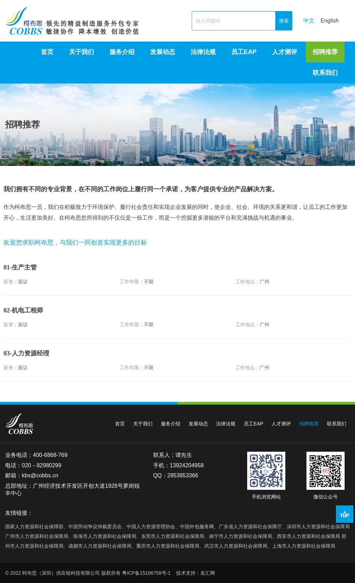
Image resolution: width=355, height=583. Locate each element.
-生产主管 (20, 274)
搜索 (284, 21)
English (330, 21)
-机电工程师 (23, 317)
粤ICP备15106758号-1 (146, 573)
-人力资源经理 (26, 360)
